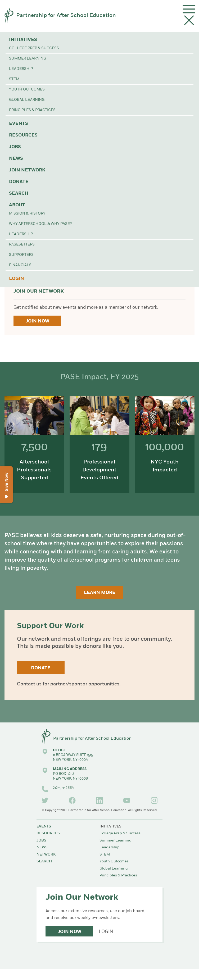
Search (18, 193)
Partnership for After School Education (66, 15)
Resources (23, 135)
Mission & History (27, 214)
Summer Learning (27, 59)
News (16, 158)
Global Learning (26, 100)
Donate (19, 182)
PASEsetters (22, 245)
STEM (14, 79)
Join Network (27, 170)
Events (18, 123)
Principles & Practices (32, 110)
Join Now (37, 321)
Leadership (21, 69)
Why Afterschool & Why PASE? (40, 224)
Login (16, 278)
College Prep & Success (34, 48)
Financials (20, 265)
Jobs (15, 147)
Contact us (29, 684)
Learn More (99, 592)
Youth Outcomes (27, 90)
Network (46, 855)
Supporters (21, 255)
